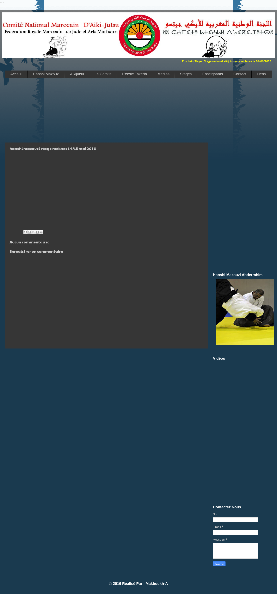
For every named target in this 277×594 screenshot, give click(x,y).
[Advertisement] (105, 110)
